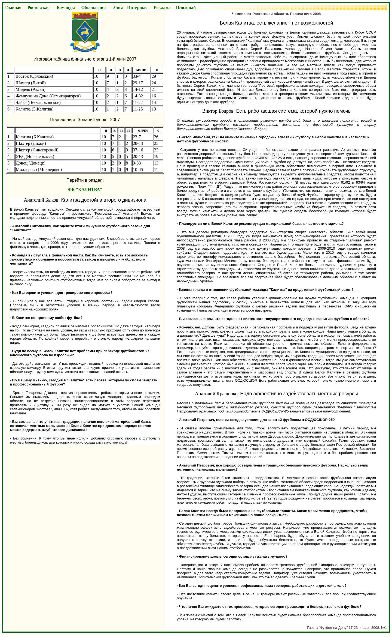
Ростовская (38, 7)
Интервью (137, 7)
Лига (118, 7)
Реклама (162, 7)
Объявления (93, 7)
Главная (13, 7)
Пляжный (186, 7)
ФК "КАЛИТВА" (85, 189)
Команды (66, 7)
